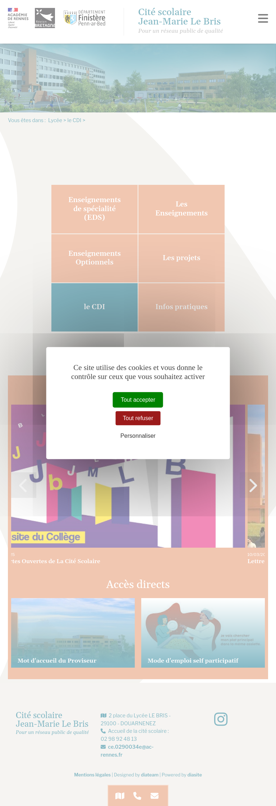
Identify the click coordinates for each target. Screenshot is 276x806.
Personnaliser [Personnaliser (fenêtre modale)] (138, 436)
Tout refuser (138, 418)
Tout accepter (138, 400)
